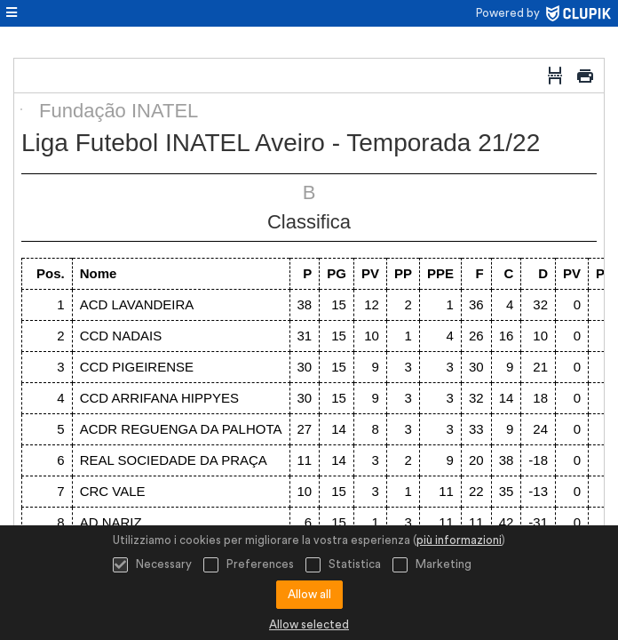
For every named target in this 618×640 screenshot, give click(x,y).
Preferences (248, 564)
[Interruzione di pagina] (555, 75)
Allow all (309, 594)
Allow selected (309, 624)
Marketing (431, 564)
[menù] (11, 13)
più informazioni (459, 540)
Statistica (343, 564)
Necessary (152, 564)
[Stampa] (585, 75)
